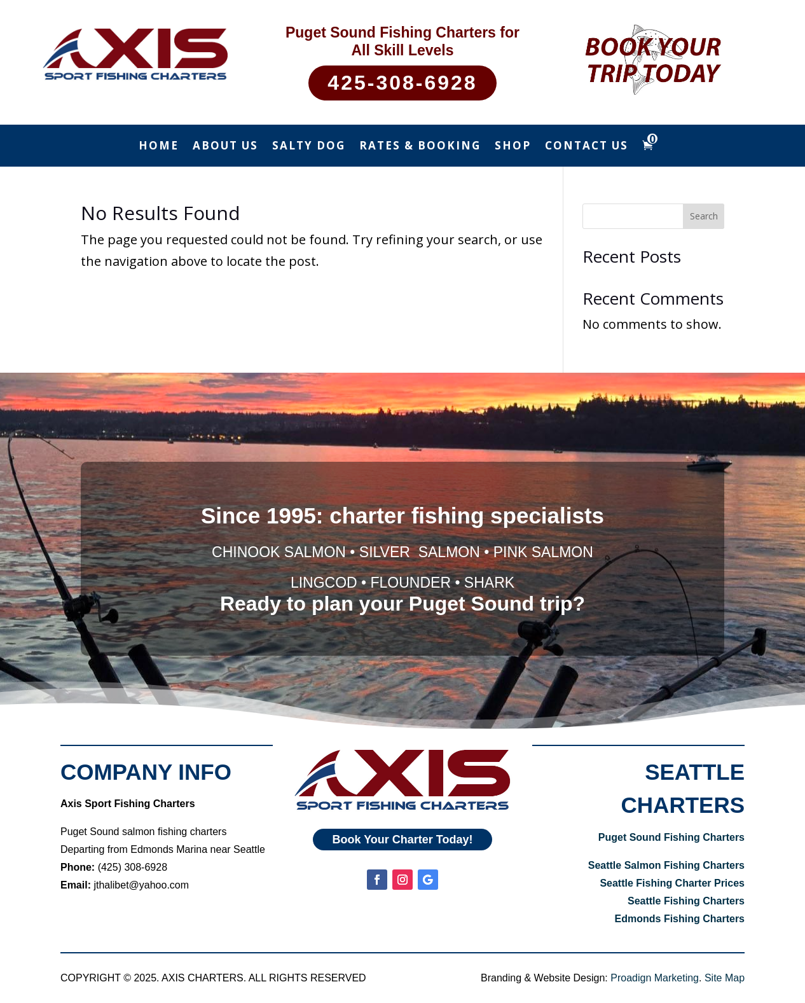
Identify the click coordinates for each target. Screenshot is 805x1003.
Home (159, 147)
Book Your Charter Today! (402, 837)
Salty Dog (308, 147)
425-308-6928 (402, 82)
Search (704, 216)
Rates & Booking (420, 147)
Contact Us (586, 147)
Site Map (725, 977)
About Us (225, 147)
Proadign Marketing (654, 977)
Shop (513, 147)
